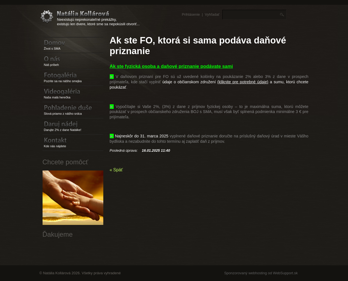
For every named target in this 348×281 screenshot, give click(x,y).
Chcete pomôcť (65, 162)
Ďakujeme (58, 234)
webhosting (257, 273)
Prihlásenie (191, 14)
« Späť (116, 169)
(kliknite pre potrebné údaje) (242, 82)
